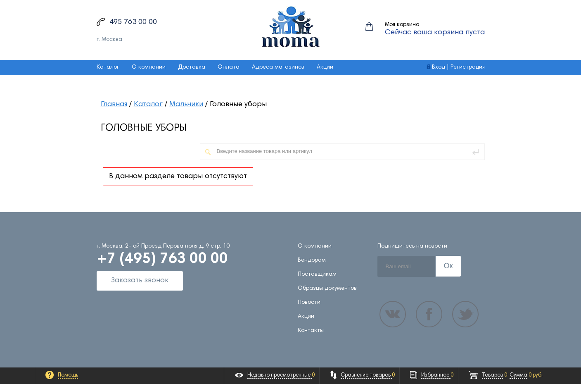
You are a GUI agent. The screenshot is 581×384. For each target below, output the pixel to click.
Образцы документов (327, 288)
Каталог (108, 67)
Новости (309, 302)
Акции (325, 67)
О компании (149, 67)
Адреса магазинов (278, 67)
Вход (438, 67)
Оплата (229, 67)
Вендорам (312, 260)
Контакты (311, 331)
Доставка (191, 67)
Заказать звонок (139, 280)
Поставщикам (317, 274)
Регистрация (468, 67)
